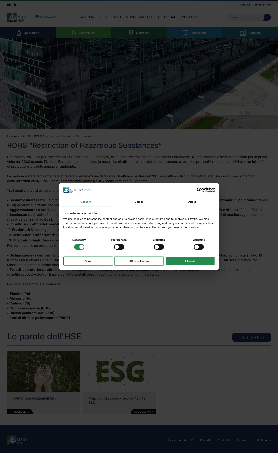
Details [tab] (139, 201)
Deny (88, 261)
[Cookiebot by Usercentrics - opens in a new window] (199, 190)
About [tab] (192, 201)
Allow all (190, 261)
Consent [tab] (85, 201)
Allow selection (139, 261)
